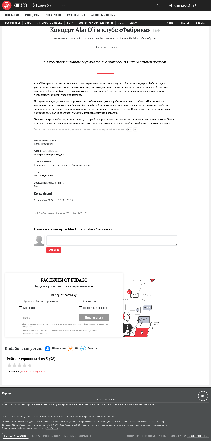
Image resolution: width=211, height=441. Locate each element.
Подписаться (94, 317)
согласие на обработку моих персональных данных (48, 324)
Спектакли (89, 301)
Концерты (29, 308)
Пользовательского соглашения (35, 333)
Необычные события (95, 308)
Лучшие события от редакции (40, 301)
